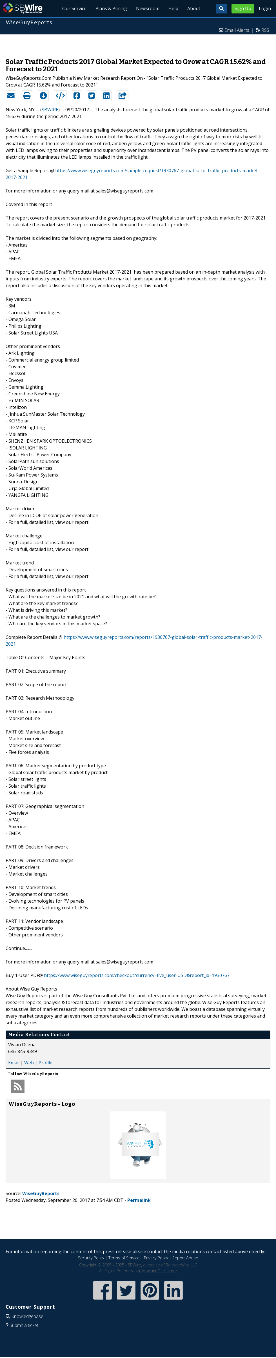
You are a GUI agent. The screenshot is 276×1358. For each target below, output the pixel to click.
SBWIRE (50, 110)
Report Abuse (185, 1257)
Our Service (74, 8)
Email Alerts (236, 30)
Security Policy (91, 1257)
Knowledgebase (27, 1316)
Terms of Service (124, 1257)
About (193, 8)
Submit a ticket (24, 1325)
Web (29, 1063)
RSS (265, 30)
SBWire (23, 8)
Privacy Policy (156, 1257)
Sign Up (243, 8)
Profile (45, 1063)
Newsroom (147, 8)
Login (265, 8)
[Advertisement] (138, 43)
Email (13, 1063)
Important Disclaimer (157, 1270)
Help (173, 8)
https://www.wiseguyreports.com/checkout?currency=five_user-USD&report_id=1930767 (137, 975)
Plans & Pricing (111, 8)
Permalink (139, 1200)
